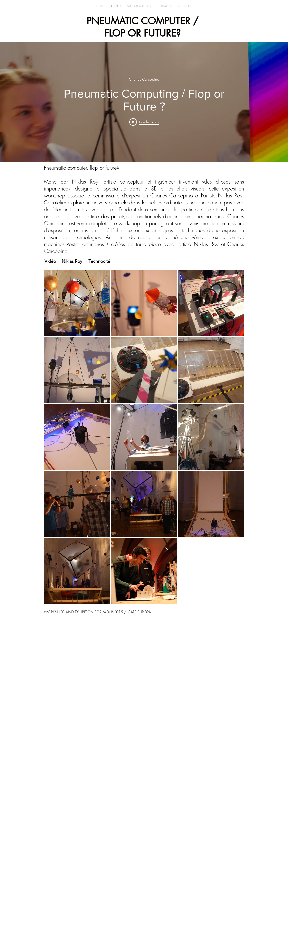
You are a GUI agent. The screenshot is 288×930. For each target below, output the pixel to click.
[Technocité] (99, 261)
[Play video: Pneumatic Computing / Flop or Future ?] (144, 122)
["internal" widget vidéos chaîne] (144, 102)
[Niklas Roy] (72, 261)
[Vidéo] (50, 261)
